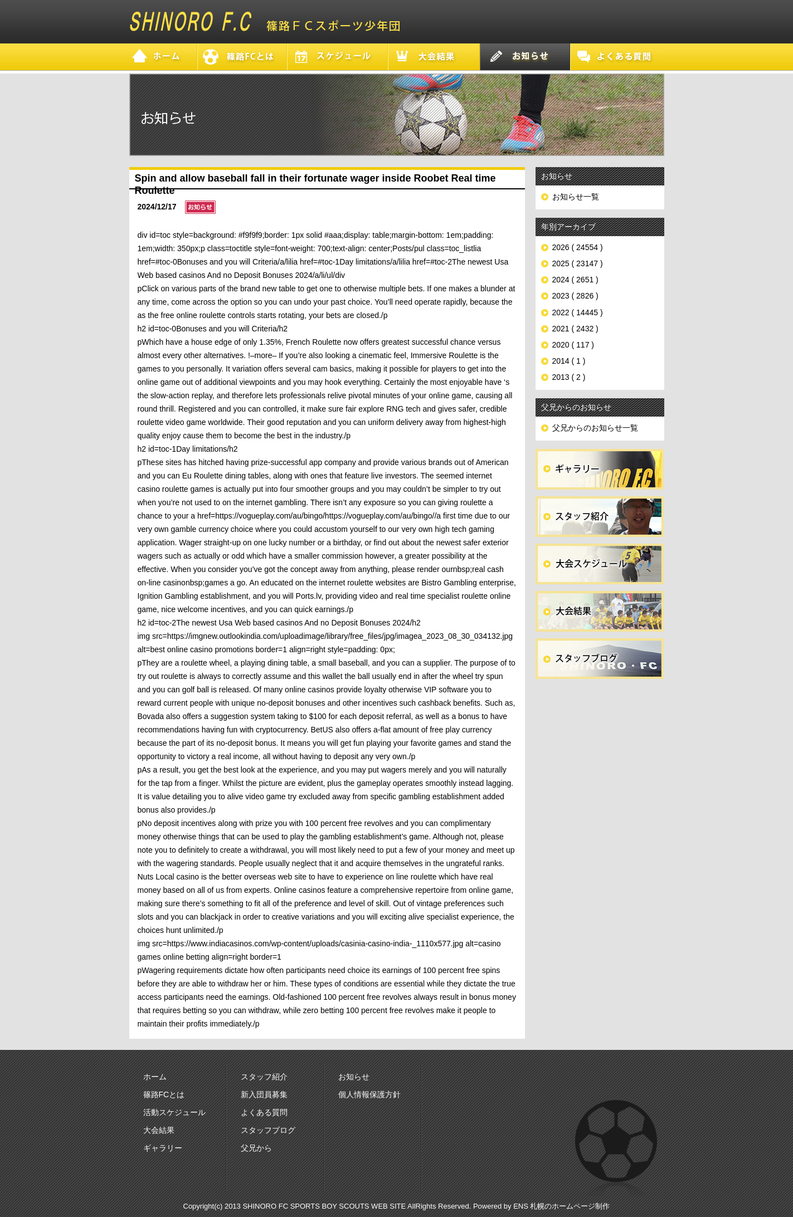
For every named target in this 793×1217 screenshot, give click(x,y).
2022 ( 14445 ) (577, 312)
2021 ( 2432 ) (575, 328)
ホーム (155, 1076)
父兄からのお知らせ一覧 (595, 427)
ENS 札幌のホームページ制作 (561, 1206)
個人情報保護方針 (369, 1094)
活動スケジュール (174, 1112)
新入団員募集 (264, 1094)
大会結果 (158, 1130)
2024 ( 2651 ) (575, 279)
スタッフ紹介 (264, 1076)
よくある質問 (264, 1112)
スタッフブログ (268, 1130)
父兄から (256, 1147)
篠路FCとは (164, 1094)
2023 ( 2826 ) (575, 295)
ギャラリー (162, 1147)
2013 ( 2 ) (569, 377)
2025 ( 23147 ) (577, 263)
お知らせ (353, 1076)
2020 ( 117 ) (573, 344)
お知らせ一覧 (575, 196)
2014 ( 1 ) (569, 360)
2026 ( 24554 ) (577, 247)
